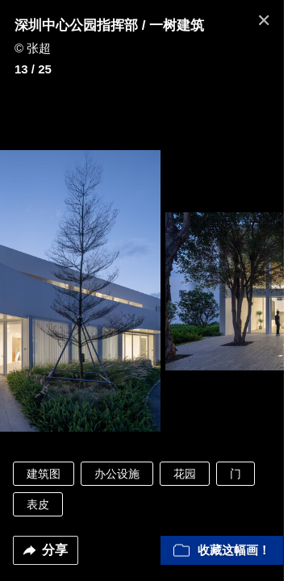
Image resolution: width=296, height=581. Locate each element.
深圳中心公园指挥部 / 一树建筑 (109, 25)
